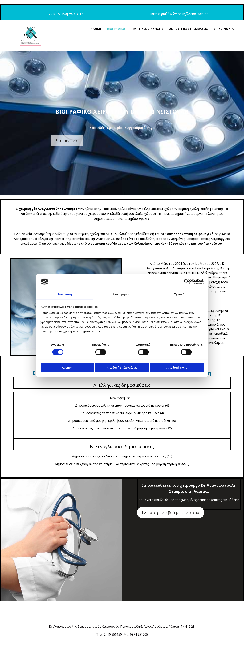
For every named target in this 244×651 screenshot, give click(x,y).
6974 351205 (77, 14)
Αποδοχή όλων (176, 367)
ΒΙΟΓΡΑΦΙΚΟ (116, 29)
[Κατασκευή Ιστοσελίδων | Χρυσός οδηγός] (6, 645)
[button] (67, 140)
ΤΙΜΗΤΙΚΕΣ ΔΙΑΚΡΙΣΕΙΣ (147, 29)
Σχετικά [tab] (179, 294)
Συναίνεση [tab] (65, 294)
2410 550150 (58, 14)
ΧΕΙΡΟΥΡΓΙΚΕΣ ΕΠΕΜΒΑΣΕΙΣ (188, 29)
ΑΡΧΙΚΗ (96, 29)
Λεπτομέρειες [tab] (122, 294)
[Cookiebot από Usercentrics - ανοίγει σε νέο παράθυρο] (187, 281)
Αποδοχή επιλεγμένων (122, 367)
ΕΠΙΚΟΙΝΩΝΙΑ (224, 29)
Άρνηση (67, 367)
